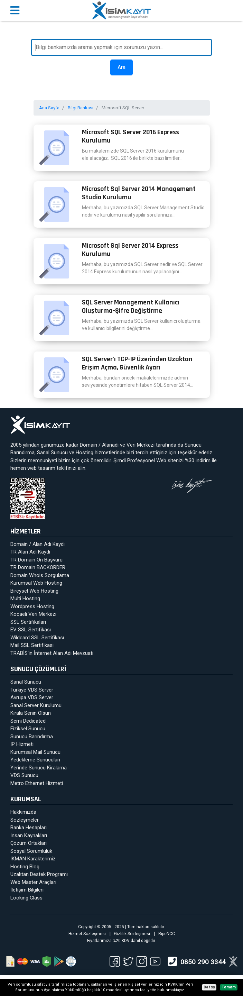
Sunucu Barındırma (31, 736)
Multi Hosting (25, 598)
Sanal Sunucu (52, 452)
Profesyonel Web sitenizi (155, 460)
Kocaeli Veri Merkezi (33, 614)
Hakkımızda (23, 812)
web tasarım (41, 468)
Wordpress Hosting (32, 606)
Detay (209, 987)
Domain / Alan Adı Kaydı (37, 544)
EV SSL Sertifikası (30, 630)
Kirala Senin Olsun (30, 713)
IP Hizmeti (22, 744)
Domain (88, 445)
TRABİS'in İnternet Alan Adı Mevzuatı (51, 653)
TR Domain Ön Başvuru (36, 560)
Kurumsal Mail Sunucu (35, 752)
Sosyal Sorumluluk (31, 851)
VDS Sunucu (24, 775)
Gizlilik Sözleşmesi (132, 933)
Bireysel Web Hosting (34, 591)
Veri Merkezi (141, 445)
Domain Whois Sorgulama (39, 575)
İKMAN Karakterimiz (33, 859)
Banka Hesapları (28, 827)
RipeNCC (166, 933)
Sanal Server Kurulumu (36, 705)
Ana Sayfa (49, 107)
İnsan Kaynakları (28, 835)
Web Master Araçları (33, 882)
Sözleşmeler (24, 820)
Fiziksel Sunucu (27, 728)
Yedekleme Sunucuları (35, 760)
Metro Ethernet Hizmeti (36, 783)
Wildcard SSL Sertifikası (37, 637)
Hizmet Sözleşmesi (87, 933)
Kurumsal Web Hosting (36, 583)
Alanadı (110, 445)
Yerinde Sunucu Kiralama (38, 768)
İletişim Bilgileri (27, 890)
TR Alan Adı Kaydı (30, 552)
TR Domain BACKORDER (37, 567)
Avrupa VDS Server (31, 697)
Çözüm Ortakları (28, 843)
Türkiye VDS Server (31, 690)
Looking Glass (26, 898)
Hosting (84, 452)
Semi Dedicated (28, 721)
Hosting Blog (24, 866)
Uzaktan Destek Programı (39, 874)
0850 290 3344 (203, 962)
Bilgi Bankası (80, 107)
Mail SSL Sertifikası (32, 645)
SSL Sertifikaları (28, 622)
